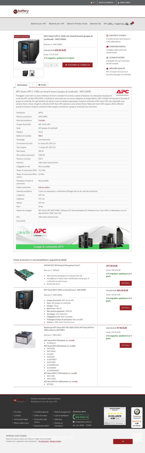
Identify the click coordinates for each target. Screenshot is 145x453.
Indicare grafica (44, 187)
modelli (71, 340)
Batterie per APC (38, 24)
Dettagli (126, 283)
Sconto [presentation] (42, 84)
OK (123, 441)
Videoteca (58, 419)
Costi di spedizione (62, 415)
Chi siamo (17, 412)
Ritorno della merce (21, 423)
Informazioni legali (21, 419)
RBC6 (40, 136)
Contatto (41, 120)
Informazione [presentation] (22, 85)
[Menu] (141, 408)
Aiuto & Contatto (107, 2)
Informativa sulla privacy (40, 420)
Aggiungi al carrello (77, 65)
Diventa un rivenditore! (59, 424)
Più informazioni (43, 441)
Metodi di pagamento (63, 412)
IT (93, 2)
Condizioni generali (41, 412)
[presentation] (31, 84)
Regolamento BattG (41, 426)
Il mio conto (124, 2)
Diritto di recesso (40, 415)
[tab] (22, 84)
